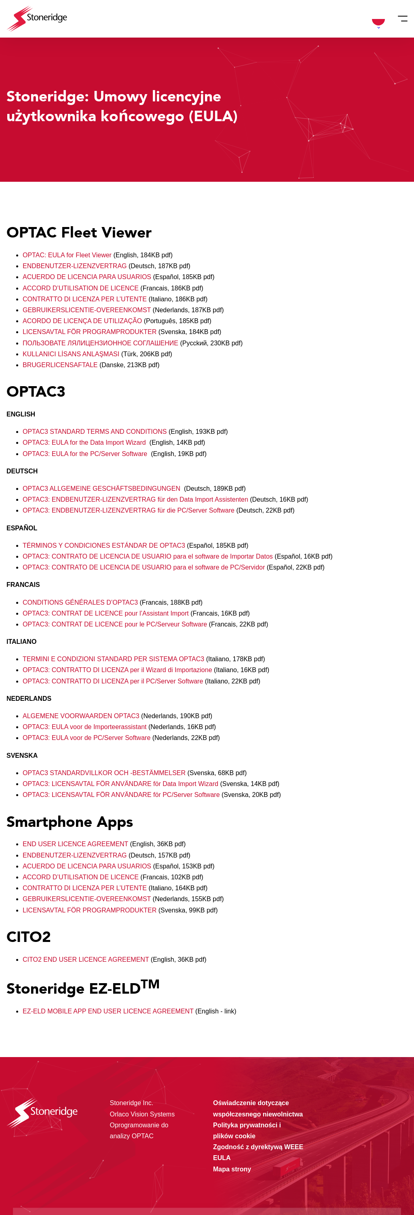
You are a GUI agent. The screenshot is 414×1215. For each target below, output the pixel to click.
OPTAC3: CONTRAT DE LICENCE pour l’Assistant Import (106, 613)
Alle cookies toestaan (343, 1152)
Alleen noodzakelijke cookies (343, 1186)
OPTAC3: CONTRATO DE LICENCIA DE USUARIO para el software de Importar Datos (149, 556)
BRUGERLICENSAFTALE (60, 365)
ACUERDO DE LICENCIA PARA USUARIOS (87, 276)
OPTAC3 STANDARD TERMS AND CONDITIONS (95, 431)
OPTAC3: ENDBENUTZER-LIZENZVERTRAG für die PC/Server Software (129, 510)
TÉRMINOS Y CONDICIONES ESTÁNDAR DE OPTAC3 (105, 545)
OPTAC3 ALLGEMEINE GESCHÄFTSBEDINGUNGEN (103, 488)
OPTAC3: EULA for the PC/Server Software (86, 453)
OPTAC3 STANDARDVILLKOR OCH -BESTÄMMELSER (105, 772)
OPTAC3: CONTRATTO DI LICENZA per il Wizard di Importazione (118, 669)
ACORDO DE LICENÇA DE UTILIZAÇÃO (82, 320)
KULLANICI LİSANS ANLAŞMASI (71, 354)
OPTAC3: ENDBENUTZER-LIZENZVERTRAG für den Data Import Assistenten (136, 499)
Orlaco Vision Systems (142, 1114)
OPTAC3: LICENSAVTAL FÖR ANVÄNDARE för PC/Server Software (122, 794)
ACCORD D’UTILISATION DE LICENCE (81, 288)
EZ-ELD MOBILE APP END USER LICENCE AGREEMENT (108, 1011)
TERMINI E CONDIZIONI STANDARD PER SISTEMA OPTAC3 (114, 659)
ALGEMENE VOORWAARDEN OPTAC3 (82, 716)
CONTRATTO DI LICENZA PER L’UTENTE (85, 299)
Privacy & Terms (155, 1192)
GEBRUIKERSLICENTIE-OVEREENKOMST (88, 310)
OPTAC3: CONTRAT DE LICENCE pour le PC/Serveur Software (116, 624)
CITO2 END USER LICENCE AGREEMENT (86, 959)
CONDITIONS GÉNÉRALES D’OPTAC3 (81, 602)
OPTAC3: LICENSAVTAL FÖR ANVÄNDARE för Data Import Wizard (121, 783)
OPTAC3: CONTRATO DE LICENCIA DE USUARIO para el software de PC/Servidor (145, 567)
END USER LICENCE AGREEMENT (75, 844)
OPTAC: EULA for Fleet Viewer (68, 255)
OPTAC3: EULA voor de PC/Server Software (87, 737)
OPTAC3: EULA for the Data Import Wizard (85, 442)
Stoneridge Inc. (132, 1102)
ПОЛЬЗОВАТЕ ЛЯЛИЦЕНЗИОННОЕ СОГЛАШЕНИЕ (101, 343)
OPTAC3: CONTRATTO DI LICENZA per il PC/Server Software (114, 681)
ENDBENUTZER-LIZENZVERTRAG (76, 266)
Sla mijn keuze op (343, 1169)
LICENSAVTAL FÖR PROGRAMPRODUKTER (89, 331)
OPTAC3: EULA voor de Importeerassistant (85, 726)
